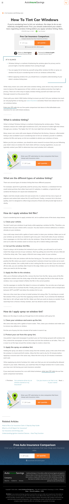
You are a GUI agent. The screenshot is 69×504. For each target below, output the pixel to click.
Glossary (21, 480)
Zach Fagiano (28, 52)
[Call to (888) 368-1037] (66, 3)
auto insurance (32, 101)
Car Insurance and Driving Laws (14, 13)
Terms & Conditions (35, 491)
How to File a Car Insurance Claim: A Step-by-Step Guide (20, 425)
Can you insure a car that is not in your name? (47, 381)
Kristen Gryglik (50, 52)
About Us (6, 480)
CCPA (42, 491)
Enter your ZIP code (10, 107)
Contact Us (14, 480)
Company (8, 478)
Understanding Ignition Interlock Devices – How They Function (23, 433)
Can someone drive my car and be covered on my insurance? (23, 382)
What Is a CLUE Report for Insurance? (14, 428)
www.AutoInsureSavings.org (26, 489)
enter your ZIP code (48, 371)
